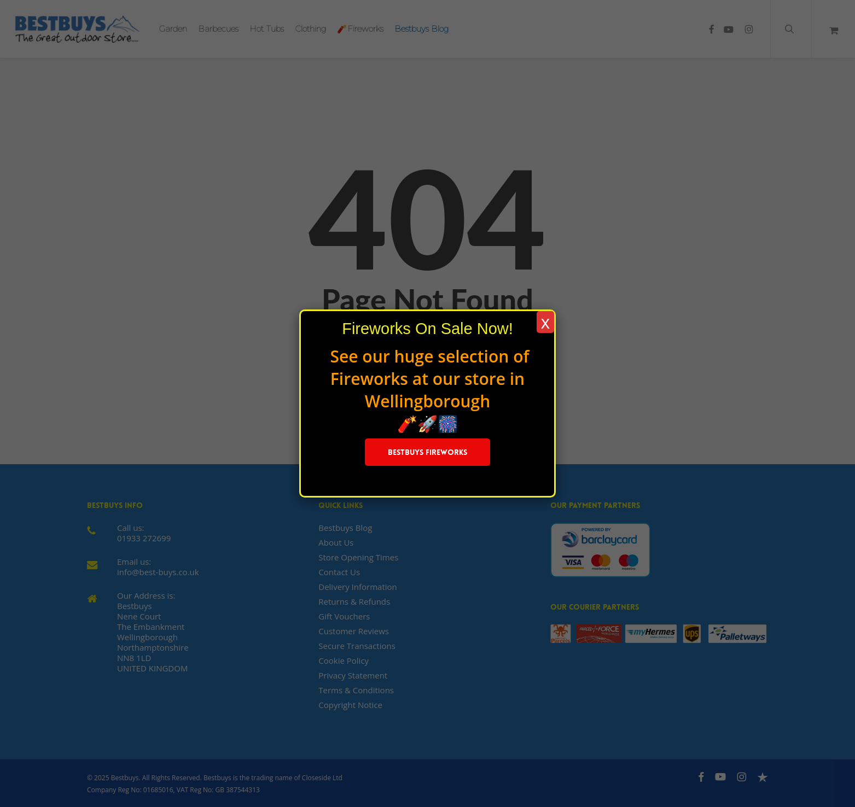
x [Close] (545, 322)
